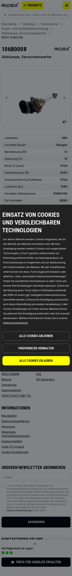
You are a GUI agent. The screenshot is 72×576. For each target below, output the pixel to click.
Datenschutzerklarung (15, 322)
